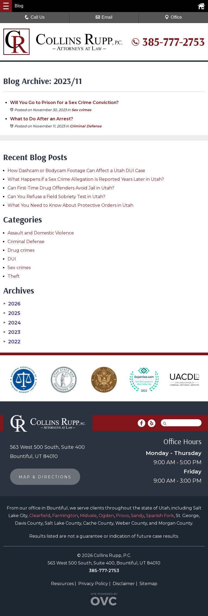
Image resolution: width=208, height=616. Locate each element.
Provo (122, 515)
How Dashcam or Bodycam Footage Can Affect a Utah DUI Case (76, 170)
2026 (12, 304)
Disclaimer (124, 583)
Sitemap (148, 583)
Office (173, 17)
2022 (11, 341)
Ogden (106, 515)
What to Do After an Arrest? (41, 118)
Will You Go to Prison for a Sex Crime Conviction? (64, 102)
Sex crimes (81, 110)
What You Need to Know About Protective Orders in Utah (70, 205)
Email (104, 17)
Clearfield (39, 515)
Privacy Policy (93, 583)
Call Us (35, 17)
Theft (14, 276)
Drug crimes (21, 250)
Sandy (137, 515)
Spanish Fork (160, 515)
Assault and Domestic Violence (41, 233)
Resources (62, 583)
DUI (12, 259)
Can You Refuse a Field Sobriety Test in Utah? (56, 196)
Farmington (65, 515)
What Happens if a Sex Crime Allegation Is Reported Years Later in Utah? (86, 179)
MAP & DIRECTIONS (45, 477)
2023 (11, 332)
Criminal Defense (86, 126)
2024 (12, 322)
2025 (11, 313)
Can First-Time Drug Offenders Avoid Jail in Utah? (61, 188)
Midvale (88, 515)
